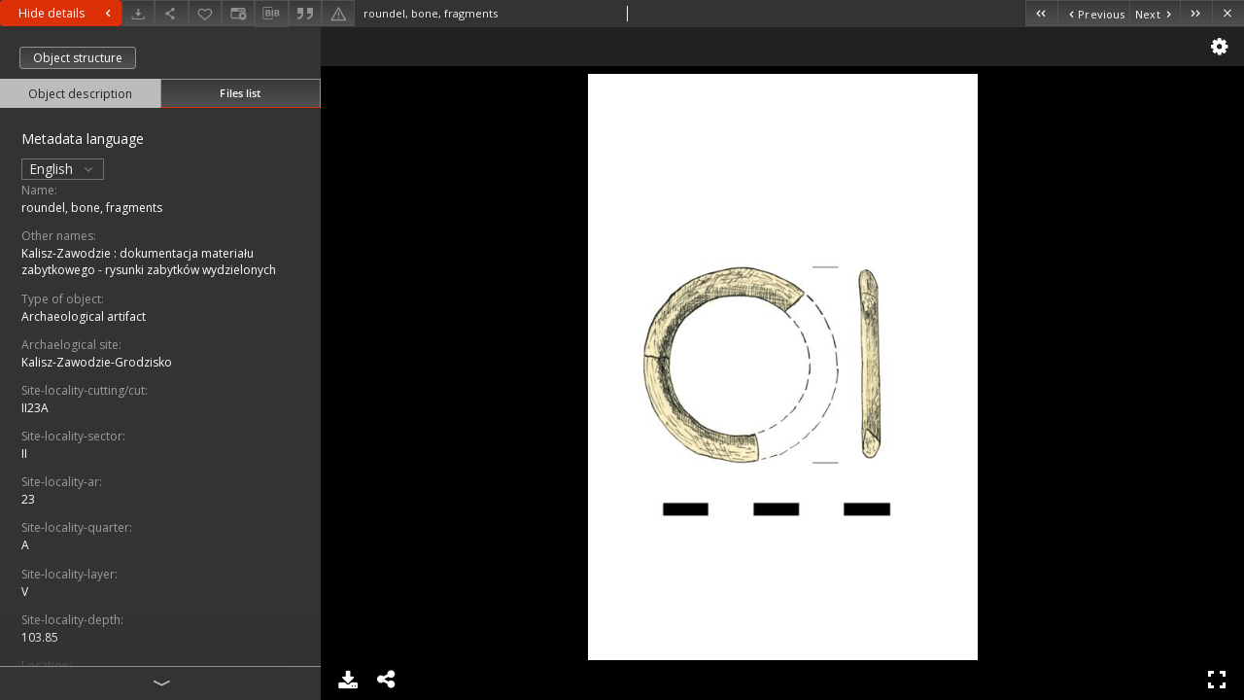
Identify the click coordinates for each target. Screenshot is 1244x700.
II (24, 453)
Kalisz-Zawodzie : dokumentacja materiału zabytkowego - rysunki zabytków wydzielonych (148, 261)
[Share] (171, 13)
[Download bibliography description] (271, 13)
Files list (240, 93)
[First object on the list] (1041, 13)
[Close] (1228, 13)
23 (28, 499)
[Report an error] (338, 13)
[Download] (138, 13)
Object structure (77, 58)
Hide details (67, 13)
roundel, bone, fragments (91, 207)
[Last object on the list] (1196, 13)
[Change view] (238, 13)
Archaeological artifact (83, 316)
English (62, 168)
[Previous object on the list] (1093, 13)
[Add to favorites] (205, 13)
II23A (35, 408)
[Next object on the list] (1154, 13)
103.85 (39, 637)
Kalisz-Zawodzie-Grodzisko (96, 362)
